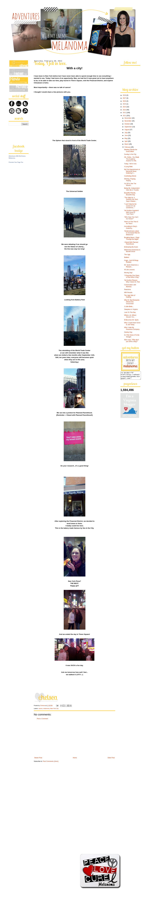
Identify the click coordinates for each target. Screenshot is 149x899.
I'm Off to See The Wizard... (130, 184)
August (127, 129)
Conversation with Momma (130, 285)
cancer (40, 708)
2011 (125, 115)
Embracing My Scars (131, 247)
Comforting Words (130, 176)
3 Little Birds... (129, 306)
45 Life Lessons (129, 270)
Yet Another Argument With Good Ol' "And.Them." (131, 212)
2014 (125, 107)
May (126, 138)
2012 (125, 112)
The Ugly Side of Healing (129, 296)
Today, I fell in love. (130, 164)
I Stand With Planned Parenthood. (131, 243)
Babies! (126, 257)
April (126, 141)
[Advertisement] (74, 738)
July (126, 132)
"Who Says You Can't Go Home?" (131, 218)
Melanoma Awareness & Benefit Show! (132, 250)
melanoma (46, 708)
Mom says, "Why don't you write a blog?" (131, 340)
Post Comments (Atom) (50, 761)
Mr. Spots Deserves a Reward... (131, 266)
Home (75, 758)
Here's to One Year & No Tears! (131, 222)
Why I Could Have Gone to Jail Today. (132, 323)
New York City (54, 708)
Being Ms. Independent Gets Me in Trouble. (131, 189)
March (127, 144)
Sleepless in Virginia (131, 309)
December (128, 118)
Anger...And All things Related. (131, 261)
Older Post (111, 758)
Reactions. (127, 289)
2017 (125, 98)
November (128, 121)
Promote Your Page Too (16, 162)
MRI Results (128, 292)
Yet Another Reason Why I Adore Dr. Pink (132, 281)
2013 (125, 110)
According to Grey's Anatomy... (130, 227)
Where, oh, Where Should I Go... (130, 316)
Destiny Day (128, 332)
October (127, 124)
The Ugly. (127, 254)
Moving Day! (128, 272)
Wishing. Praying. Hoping (130, 179)
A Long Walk (128, 166)
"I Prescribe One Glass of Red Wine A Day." (131, 276)
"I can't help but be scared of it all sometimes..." (130, 206)
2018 (125, 95)
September (128, 127)
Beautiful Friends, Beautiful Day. (130, 193)
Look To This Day (130, 312)
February (128, 147)
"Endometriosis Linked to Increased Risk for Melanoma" (132, 233)
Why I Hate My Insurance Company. (132, 328)
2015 (125, 104)
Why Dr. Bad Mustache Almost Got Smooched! (131, 302)
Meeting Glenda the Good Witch (130, 150)
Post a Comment (42, 719)
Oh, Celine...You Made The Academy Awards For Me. (131, 159)
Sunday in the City (130, 154)
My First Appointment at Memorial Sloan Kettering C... (132, 171)
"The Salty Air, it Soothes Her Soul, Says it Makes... (131, 199)
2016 (125, 101)
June (126, 135)
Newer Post (38, 758)
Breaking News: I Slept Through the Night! (131, 238)
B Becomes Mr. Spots (131, 320)
